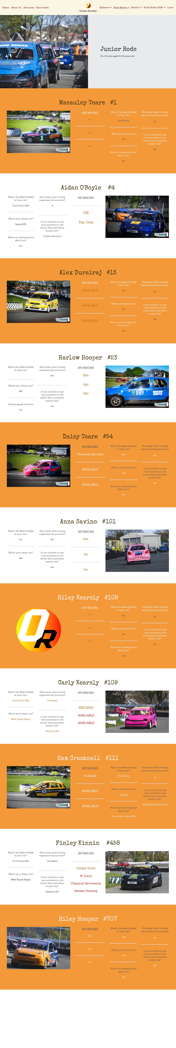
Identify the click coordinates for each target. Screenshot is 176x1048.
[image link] (88, 5)
